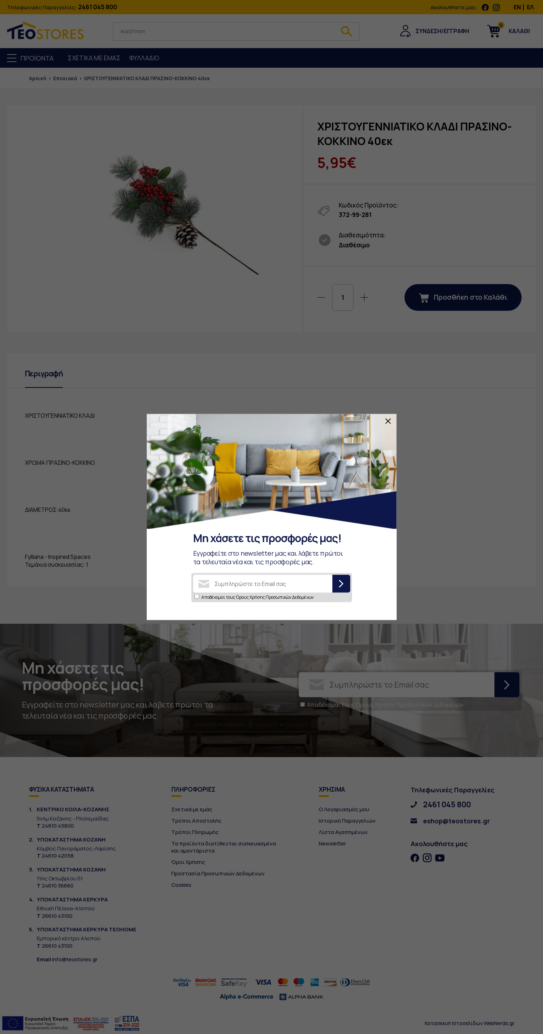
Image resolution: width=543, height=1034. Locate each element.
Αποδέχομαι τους (257, 597)
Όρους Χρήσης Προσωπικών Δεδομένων (275, 597)
